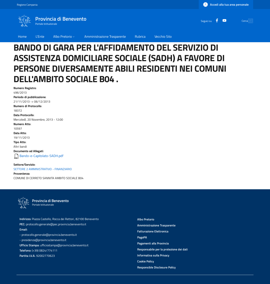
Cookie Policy (145, 261)
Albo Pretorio (145, 219)
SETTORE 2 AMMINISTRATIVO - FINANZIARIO (43, 169)
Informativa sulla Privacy (153, 255)
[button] (226, 4)
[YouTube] (216, 20)
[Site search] (248, 20)
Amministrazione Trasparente (156, 225)
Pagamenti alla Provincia (153, 243)
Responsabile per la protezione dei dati (162, 249)
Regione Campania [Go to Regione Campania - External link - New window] (27, 5)
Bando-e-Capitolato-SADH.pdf (41, 155)
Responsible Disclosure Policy (156, 267)
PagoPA (142, 237)
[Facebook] (208, 20)
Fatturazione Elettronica (152, 231)
